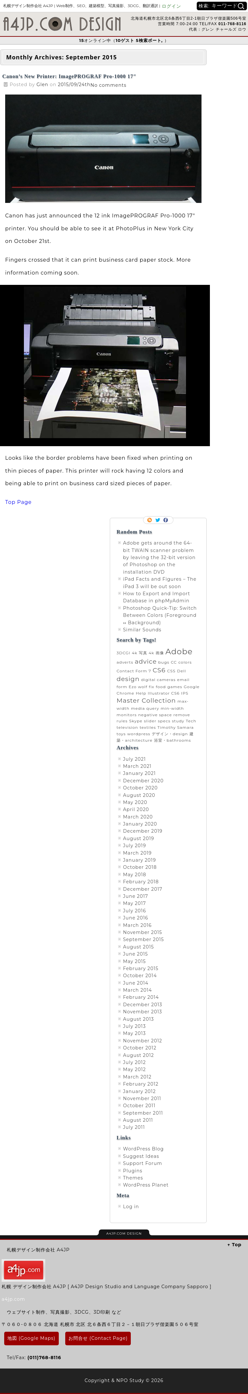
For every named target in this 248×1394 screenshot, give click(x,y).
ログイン (171, 6)
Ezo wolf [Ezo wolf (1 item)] (138, 686)
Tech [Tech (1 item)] (191, 720)
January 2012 (139, 1091)
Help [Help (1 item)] (141, 693)
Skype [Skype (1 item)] (135, 720)
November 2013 (142, 1012)
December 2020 (143, 781)
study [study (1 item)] (178, 720)
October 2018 (140, 867)
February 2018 (141, 882)
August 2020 (139, 795)
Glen (43, 84)
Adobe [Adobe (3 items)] (178, 651)
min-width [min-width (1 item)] (172, 708)
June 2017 (135, 896)
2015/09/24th (74, 84)
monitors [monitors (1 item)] (127, 714)
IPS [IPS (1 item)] (185, 693)
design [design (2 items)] (128, 679)
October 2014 (140, 975)
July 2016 (134, 911)
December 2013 (142, 1005)
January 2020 (140, 824)
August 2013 (138, 1019)
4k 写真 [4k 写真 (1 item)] (139, 652)
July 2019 (134, 845)
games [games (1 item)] (174, 686)
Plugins (132, 1171)
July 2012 (134, 1062)
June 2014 (136, 983)
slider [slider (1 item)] (150, 720)
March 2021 (137, 766)
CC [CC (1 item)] (174, 662)
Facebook (166, 520)
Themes (133, 1178)
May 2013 (134, 1033)
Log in (131, 1206)
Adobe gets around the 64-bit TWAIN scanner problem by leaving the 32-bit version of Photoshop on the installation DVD (159, 557)
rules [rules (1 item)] (122, 720)
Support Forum (142, 1163)
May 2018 (134, 875)
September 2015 (143, 939)
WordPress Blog (143, 1149)
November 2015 (142, 932)
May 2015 (134, 961)
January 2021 (139, 773)
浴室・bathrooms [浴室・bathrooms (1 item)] (172, 740)
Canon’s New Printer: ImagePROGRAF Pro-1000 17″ (69, 76)
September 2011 (143, 1113)
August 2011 (138, 1120)
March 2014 (137, 990)
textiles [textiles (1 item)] (148, 727)
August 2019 (138, 838)
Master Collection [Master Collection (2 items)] (146, 700)
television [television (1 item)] (127, 727)
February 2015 (141, 968)
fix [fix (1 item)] (151, 686)
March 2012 (137, 1077)
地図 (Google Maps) (31, 1338)
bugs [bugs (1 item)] (163, 662)
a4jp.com (13, 1299)
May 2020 (135, 802)
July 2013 (134, 1026)
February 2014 (141, 997)
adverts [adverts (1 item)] (125, 662)
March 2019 (137, 853)
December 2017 (142, 889)
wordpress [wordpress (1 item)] (138, 733)
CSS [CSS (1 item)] (171, 670)
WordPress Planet (146, 1185)
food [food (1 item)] (161, 686)
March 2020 (138, 817)
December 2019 (142, 831)
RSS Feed (150, 520)
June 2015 (135, 954)
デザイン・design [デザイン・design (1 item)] (170, 733)
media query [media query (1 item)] (145, 708)
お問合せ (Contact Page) (98, 1338)
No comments (108, 85)
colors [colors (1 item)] (185, 662)
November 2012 (142, 1041)
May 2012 (134, 1069)
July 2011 (134, 1127)
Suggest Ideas (141, 1156)
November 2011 (142, 1098)
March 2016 (137, 925)
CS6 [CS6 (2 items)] (159, 670)
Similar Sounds (142, 630)
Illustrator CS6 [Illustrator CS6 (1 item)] (164, 693)
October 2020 (140, 788)
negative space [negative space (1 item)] (155, 714)
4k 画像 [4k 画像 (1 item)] (156, 652)
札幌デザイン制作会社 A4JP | (81, 5)
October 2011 (139, 1105)
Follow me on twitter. (158, 520)
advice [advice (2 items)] (146, 661)
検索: (204, 6)
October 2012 (139, 1048)
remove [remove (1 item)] (181, 714)
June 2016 (135, 918)
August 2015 (138, 947)
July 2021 (134, 759)
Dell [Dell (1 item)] (181, 670)
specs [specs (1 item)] (164, 720)
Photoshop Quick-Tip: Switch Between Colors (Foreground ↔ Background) (160, 615)
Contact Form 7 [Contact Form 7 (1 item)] (134, 670)
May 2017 (134, 903)
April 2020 (136, 809)
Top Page (18, 502)
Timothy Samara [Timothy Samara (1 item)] (176, 727)
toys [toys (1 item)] (121, 733)
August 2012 (138, 1055)
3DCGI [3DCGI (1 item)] (123, 652)
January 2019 (139, 860)
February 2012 (141, 1084)
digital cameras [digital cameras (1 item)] (158, 679)
